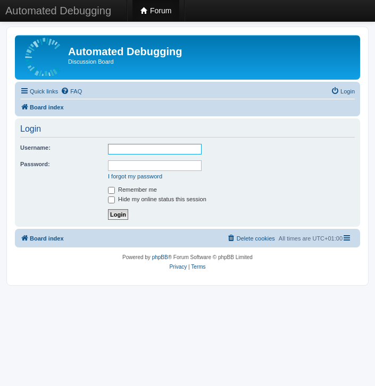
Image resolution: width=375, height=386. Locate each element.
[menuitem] (71, 91)
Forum (155, 10)
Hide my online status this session (157, 199)
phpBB (160, 257)
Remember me (132, 189)
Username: (35, 147)
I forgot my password (135, 176)
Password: (35, 164)
